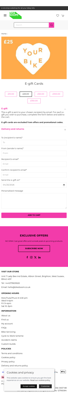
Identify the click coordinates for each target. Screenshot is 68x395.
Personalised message (12, 191)
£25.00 (26, 94)
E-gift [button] (4, 109)
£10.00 (11, 94)
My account (7, 324)
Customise (45, 386)
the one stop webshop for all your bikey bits (34, 8)
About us (5, 316)
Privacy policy (8, 362)
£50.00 (40, 94)
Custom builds (8, 344)
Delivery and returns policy (14, 366)
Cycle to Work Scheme (12, 336)
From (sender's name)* (12, 149)
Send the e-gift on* (10, 180)
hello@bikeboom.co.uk (19, 287)
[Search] (34, 25)
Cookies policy (8, 358)
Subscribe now (34, 249)
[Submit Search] (51, 25)
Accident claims (9, 340)
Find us (5, 320)
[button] (5, 15)
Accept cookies (29, 386)
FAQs (3, 328)
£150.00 (34, 101)
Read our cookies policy (40, 380)
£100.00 (56, 94)
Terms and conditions (11, 354)
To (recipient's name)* (12, 138)
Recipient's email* (10, 159)
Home (4, 34)
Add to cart (34, 215)
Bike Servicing (8, 332)
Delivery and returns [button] (12, 129)
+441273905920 (12, 283)
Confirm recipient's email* (14, 170)
